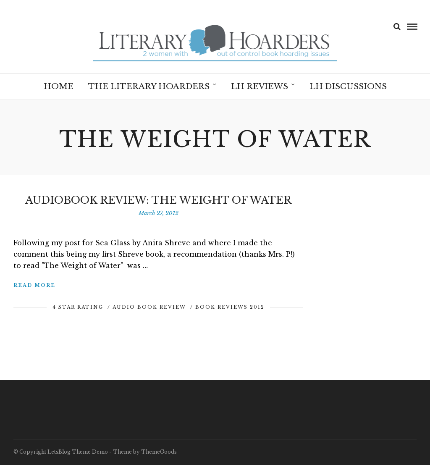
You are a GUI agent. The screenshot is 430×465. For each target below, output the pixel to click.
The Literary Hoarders (149, 86)
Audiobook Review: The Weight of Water (158, 200)
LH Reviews (259, 86)
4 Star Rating (77, 307)
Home (58, 86)
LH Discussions (348, 86)
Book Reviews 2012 (230, 307)
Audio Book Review (149, 307)
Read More (34, 285)
